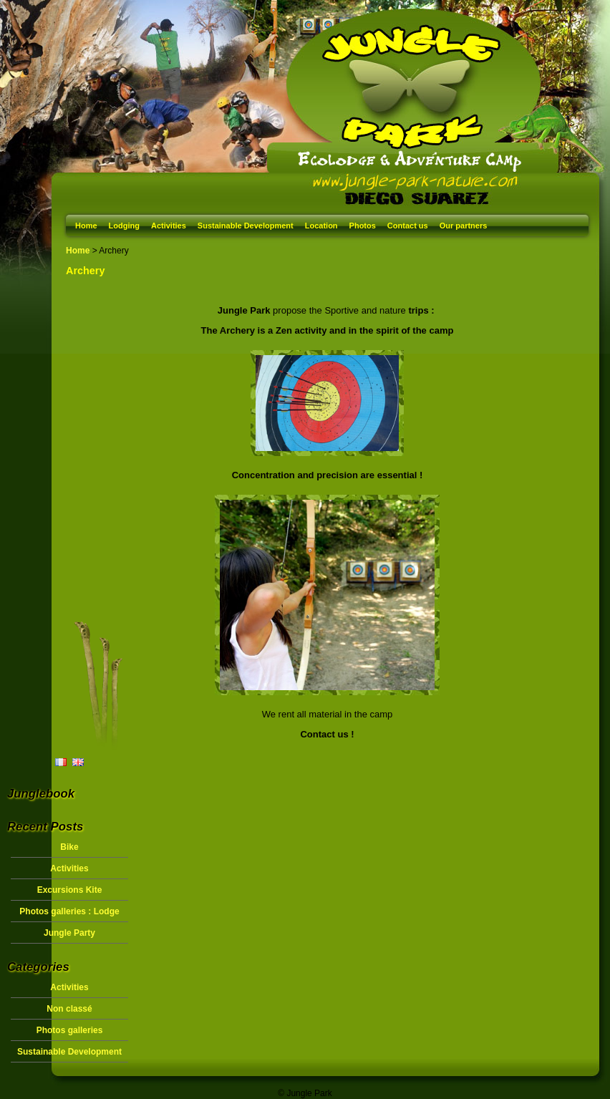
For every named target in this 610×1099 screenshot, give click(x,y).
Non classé (69, 1009)
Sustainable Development (246, 225)
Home (86, 225)
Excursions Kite (69, 890)
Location (321, 225)
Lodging (124, 225)
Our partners (464, 225)
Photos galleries (70, 1030)
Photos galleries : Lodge (69, 911)
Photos (362, 225)
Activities (168, 225)
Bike (69, 847)
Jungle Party (69, 933)
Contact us (407, 225)
